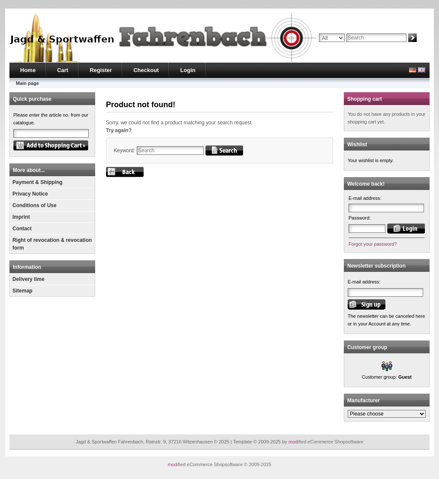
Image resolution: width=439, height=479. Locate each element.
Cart (62, 70)
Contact (22, 229)
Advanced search (337, 45)
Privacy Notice (30, 194)
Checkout (146, 70)
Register (101, 70)
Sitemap (22, 291)
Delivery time (28, 279)
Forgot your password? (373, 244)
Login (187, 70)
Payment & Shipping (37, 182)
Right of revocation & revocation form (52, 244)
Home (28, 70)
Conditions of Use (34, 205)
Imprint (21, 217)
